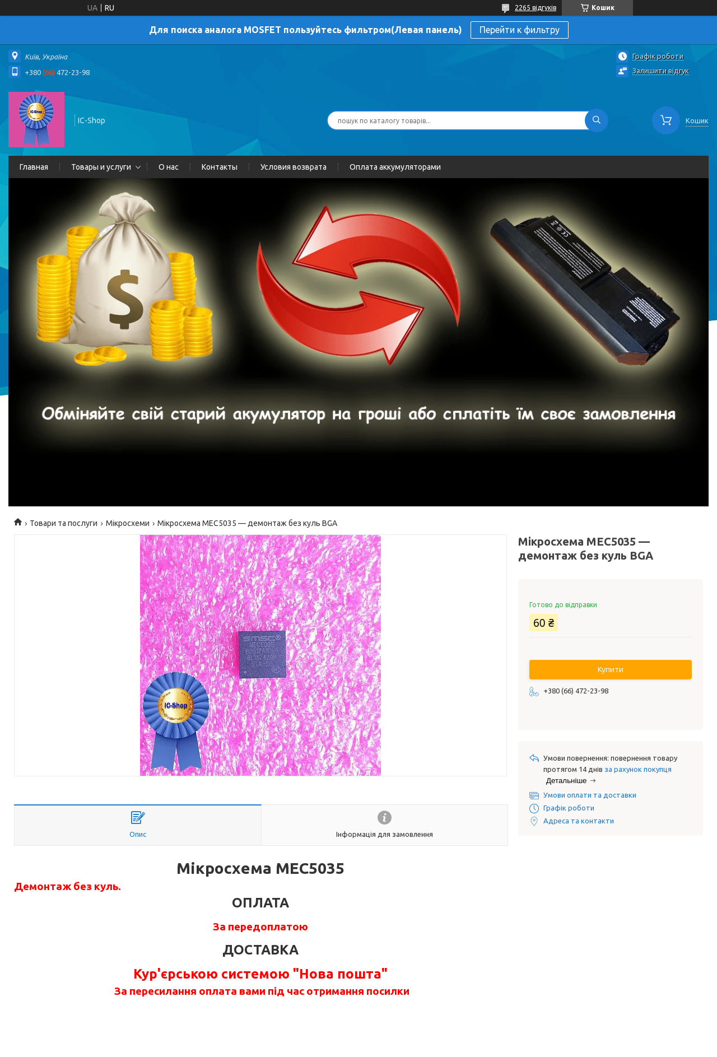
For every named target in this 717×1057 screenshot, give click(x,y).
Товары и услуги (101, 167)
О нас (169, 167)
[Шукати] (596, 120)
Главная (34, 167)
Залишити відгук (660, 70)
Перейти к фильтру (519, 30)
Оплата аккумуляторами (395, 167)
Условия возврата (293, 167)
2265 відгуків (535, 7)
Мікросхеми (128, 523)
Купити (610, 669)
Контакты (220, 167)
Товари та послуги (63, 523)
